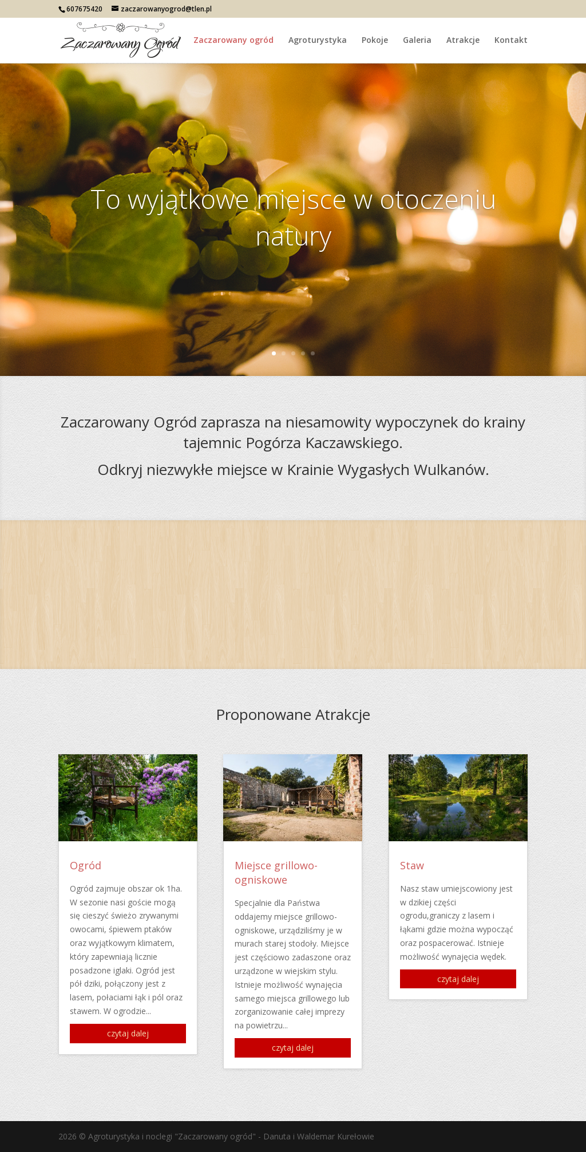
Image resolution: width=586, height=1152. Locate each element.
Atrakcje (463, 40)
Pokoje (375, 40)
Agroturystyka (317, 40)
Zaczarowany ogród (233, 40)
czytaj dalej (128, 1033)
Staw (412, 865)
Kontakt (511, 40)
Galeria (417, 40)
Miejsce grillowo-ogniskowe (276, 872)
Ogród (85, 865)
